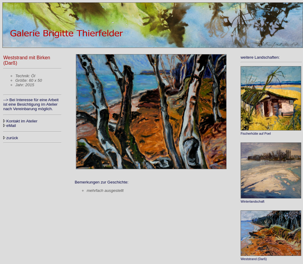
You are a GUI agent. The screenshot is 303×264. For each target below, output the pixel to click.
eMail (11, 125)
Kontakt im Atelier (20, 121)
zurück (10, 138)
